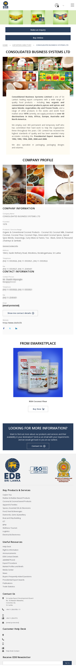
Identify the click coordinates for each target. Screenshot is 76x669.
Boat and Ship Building (12, 518)
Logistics (6, 531)
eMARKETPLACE (9, 560)
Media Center (8, 570)
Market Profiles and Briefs (13, 566)
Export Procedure (10, 563)
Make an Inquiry (38, 30)
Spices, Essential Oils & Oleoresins (17, 508)
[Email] (33, 663)
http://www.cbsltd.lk (12, 322)
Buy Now (37, 409)
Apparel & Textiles (10, 505)
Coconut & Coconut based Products (17, 501)
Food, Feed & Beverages (12, 511)
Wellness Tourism (10, 528)
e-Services (56, 4)
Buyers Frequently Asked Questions (17, 576)
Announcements (9, 553)
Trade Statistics (9, 586)
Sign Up (67, 663)
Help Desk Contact (12, 651)
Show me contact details (19, 313)
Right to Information (10, 550)
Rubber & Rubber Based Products (16, 498)
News (5, 573)
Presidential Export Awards (13, 580)
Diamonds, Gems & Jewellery (14, 515)
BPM (4, 525)
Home (5, 45)
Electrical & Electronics (11, 535)
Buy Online (38, 38)
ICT (4, 521)
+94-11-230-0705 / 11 (13, 609)
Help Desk (7, 546)
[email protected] (11, 305)
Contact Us (37, 446)
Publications (7, 583)
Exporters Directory (21, 45)
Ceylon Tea (7, 495)
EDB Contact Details (10, 556)
